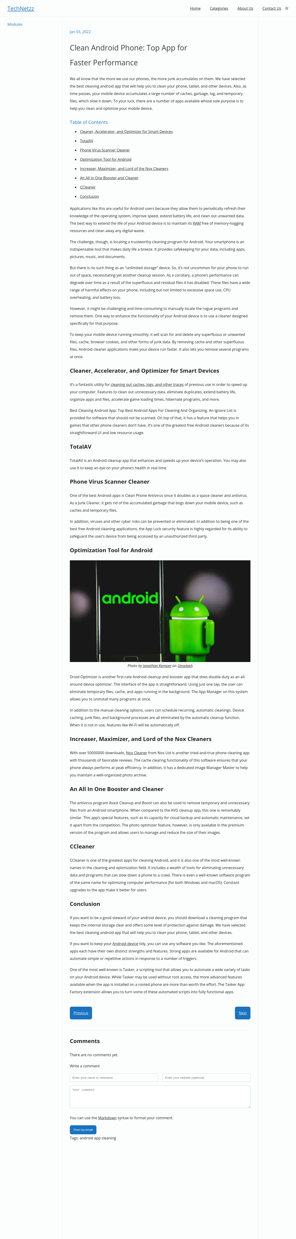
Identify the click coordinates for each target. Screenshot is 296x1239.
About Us (245, 8)
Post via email (83, 1133)
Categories (219, 8)
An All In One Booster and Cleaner (109, 177)
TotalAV (86, 140)
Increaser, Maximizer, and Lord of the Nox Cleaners (124, 168)
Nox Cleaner (136, 752)
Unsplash (185, 665)
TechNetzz (20, 8)
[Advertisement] (277, 86)
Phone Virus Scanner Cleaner (105, 150)
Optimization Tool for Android (105, 159)
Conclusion (89, 196)
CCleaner (88, 187)
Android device (125, 943)
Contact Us (271, 8)
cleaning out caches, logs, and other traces (147, 384)
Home (195, 8)
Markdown (107, 1121)
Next (243, 1013)
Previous (81, 1013)
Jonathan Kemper (157, 665)
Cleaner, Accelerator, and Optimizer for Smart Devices (126, 131)
